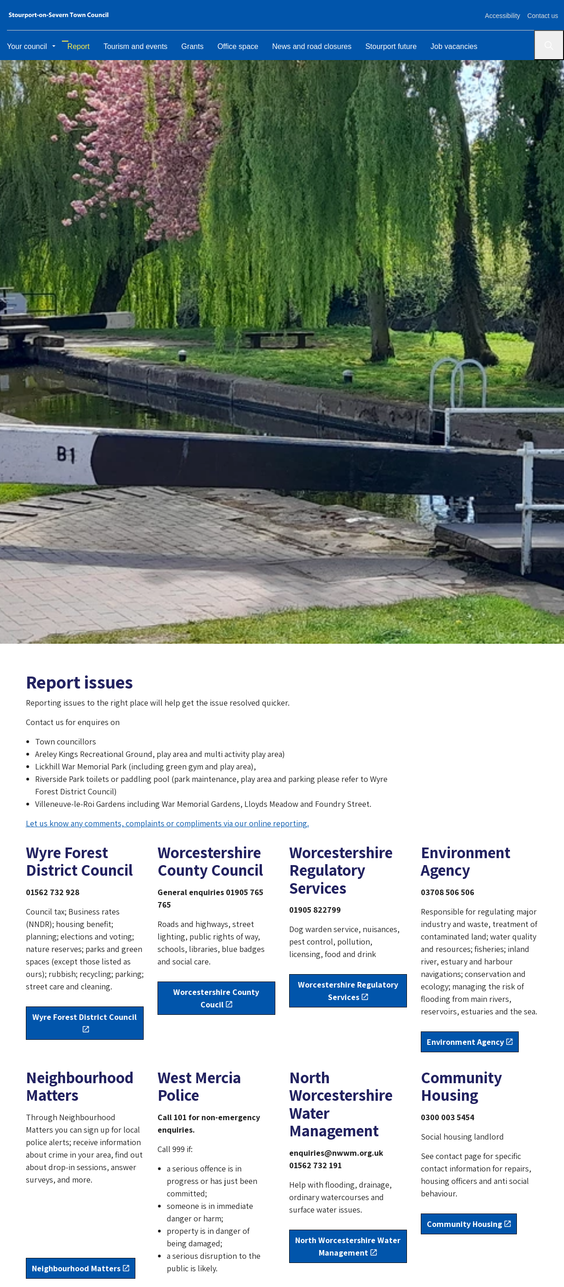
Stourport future (386, 45)
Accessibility (499, 14)
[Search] (549, 45)
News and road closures (307, 45)
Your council (27, 45)
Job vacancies (449, 45)
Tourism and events (131, 45)
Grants (188, 45)
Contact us (541, 14)
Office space (233, 45)
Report (74, 45)
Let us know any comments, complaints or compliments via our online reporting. (167, 823)
